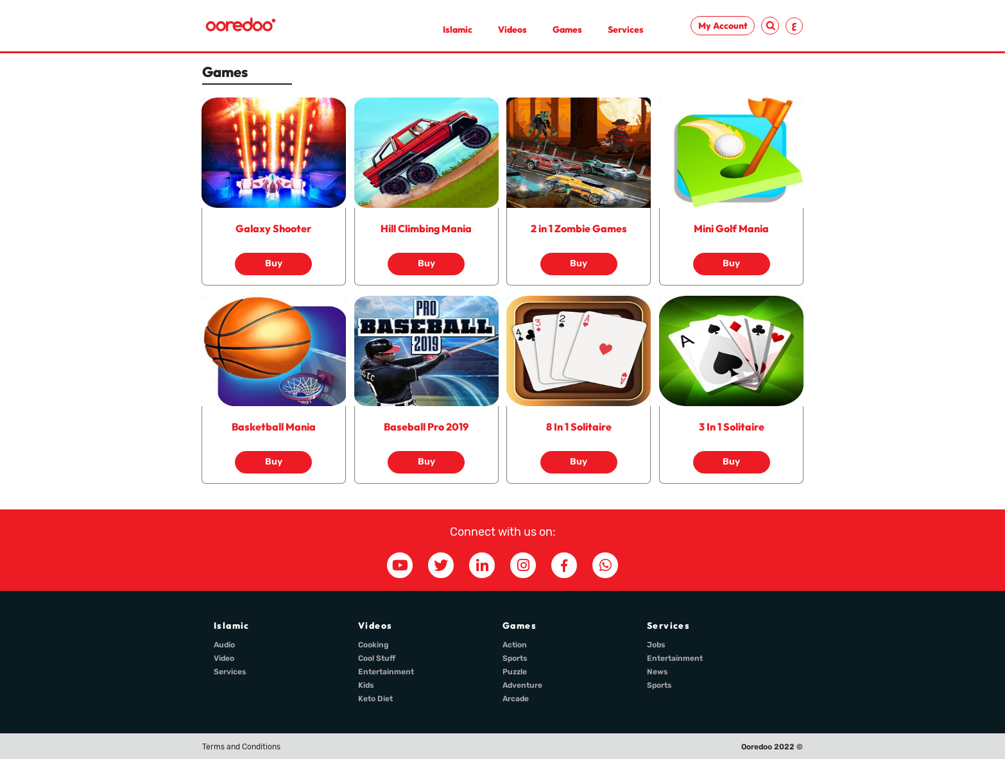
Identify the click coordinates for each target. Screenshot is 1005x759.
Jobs (656, 644)
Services (626, 29)
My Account (723, 25)
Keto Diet (375, 698)
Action (514, 644)
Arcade (515, 698)
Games (567, 29)
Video (224, 658)
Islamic (457, 29)
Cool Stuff (376, 658)
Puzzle (514, 671)
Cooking (373, 644)
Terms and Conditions (241, 746)
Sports (515, 658)
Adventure (522, 685)
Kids (366, 685)
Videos (512, 29)
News (657, 671)
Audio (224, 644)
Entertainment (386, 671)
